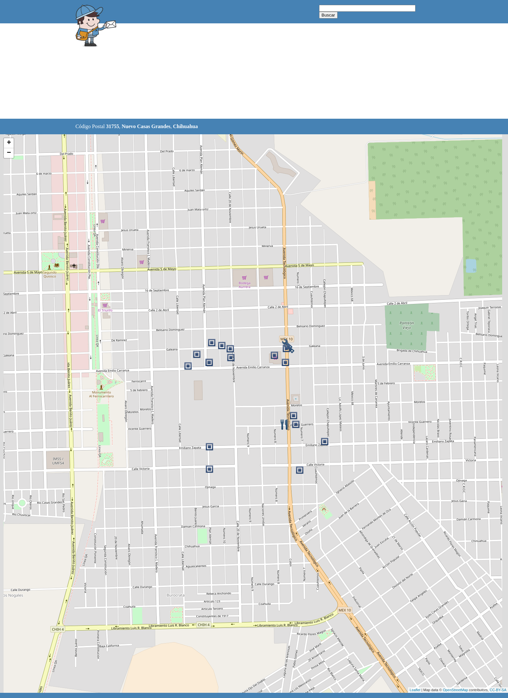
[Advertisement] (237, 71)
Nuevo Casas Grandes (146, 126)
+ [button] (9, 143)
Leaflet (415, 690)
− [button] (9, 153)
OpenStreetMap (455, 690)
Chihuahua (185, 126)
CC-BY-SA (497, 690)
